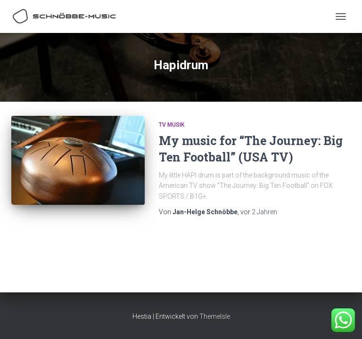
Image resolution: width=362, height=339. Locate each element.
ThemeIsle (214, 316)
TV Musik (171, 124)
